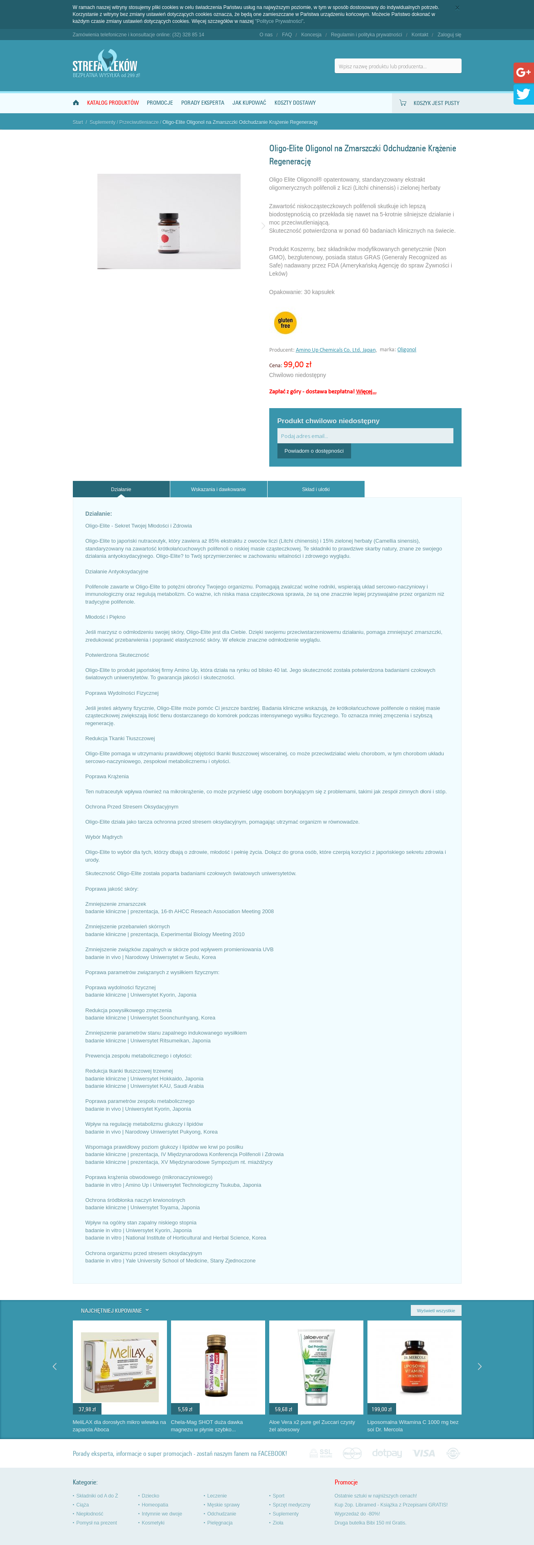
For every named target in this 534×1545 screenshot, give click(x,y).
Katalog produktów (113, 102)
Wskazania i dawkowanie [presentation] (218, 489)
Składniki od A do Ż (97, 1496)
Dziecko (151, 1496)
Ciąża (83, 1505)
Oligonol (406, 350)
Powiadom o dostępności (314, 451)
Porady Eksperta (202, 102)
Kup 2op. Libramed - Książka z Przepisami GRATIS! (391, 1505)
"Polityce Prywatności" (279, 21)
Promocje (160, 102)
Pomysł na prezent (97, 1523)
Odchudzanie (222, 1514)
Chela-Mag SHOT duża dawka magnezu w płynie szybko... (207, 1426)
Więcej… (366, 392)
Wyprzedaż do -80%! (357, 1514)
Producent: (282, 350)
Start (78, 122)
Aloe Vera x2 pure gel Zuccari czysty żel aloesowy (312, 1426)
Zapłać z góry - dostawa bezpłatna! (322, 392)
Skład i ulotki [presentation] (315, 489)
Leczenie (217, 1496)
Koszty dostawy (295, 102)
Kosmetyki (153, 1523)
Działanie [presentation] (121, 489)
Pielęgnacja (220, 1523)
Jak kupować (249, 102)
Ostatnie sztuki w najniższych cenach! (376, 1496)
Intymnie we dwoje (162, 1514)
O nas (266, 35)
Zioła (278, 1523)
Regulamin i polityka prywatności (366, 35)
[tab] (121, 489)
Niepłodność (90, 1514)
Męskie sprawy (223, 1505)
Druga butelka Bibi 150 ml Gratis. (371, 1523)
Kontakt (420, 35)
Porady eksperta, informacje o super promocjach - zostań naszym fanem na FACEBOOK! (180, 1453)
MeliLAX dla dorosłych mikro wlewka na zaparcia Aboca (119, 1426)
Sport (279, 1496)
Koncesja (311, 35)
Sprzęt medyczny (292, 1505)
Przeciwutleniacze (139, 122)
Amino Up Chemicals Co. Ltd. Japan (336, 350)
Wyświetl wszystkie (436, 1310)
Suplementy (102, 122)
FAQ (287, 35)
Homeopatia (155, 1505)
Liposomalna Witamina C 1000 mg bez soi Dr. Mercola (413, 1426)
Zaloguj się (449, 35)
